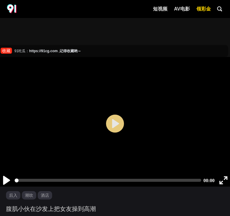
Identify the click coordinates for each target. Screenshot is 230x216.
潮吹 (29, 195)
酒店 (45, 195)
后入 (13, 195)
